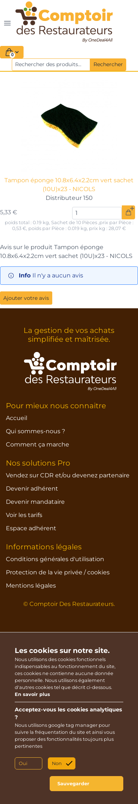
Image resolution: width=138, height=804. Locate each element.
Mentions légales (31, 585)
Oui (23, 763)
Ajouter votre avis (26, 298)
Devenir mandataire (35, 501)
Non (57, 763)
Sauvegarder (73, 783)
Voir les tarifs (24, 515)
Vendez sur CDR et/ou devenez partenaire (68, 475)
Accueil (16, 417)
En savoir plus (32, 694)
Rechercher (108, 64)
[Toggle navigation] (7, 23)
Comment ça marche (37, 444)
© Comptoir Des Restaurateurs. (69, 603)
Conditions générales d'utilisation (55, 559)
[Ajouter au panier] (128, 212)
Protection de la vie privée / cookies (58, 572)
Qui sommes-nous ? (35, 431)
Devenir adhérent (32, 488)
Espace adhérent (31, 528)
